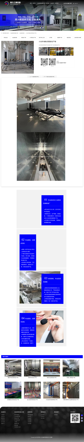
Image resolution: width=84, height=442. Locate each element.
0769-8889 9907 (68, 3)
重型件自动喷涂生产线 (13, 377)
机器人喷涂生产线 (71, 377)
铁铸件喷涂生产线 (32, 377)
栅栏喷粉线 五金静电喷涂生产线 (70, 399)
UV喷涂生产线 (33, 37)
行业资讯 (42, 416)
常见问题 (42, 418)
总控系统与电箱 (77, 37)
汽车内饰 (29, 421)
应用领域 (47, 3)
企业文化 (3, 416)
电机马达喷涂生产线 (51, 377)
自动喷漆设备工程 (41, 3)
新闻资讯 (52, 3)
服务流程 (3, 418)
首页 (31, 3)
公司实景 (3, 420)
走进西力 (34, 3)
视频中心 (3, 423)
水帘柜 (50, 37)
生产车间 (3, 421)
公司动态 (42, 414)
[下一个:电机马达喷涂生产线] (49, 76)
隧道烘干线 (59, 37)
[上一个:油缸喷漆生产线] (34, 76)
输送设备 (69, 37)
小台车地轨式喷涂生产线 (31, 33)
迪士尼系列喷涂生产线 (32, 399)
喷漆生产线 (23, 37)
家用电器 (29, 420)
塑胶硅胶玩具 (30, 414)
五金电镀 (29, 423)
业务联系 (56, 414)
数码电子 (29, 416)
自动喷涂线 (22, 33)
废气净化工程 (42, 37)
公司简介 (3, 414)
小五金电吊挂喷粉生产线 (51, 399)
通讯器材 (29, 418)
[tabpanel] (42, 15)
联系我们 (57, 3)
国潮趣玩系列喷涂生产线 (13, 399)
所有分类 (6, 37)
